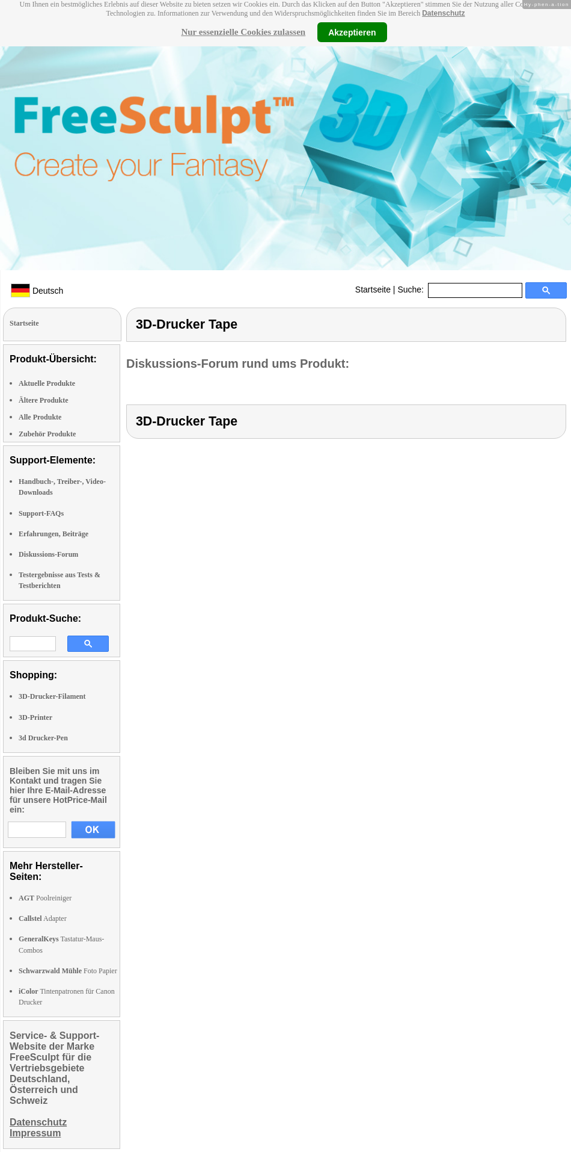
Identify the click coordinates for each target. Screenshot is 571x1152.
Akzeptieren (352, 32)
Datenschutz (443, 13)
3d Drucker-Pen (43, 738)
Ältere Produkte (44, 400)
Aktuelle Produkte (47, 383)
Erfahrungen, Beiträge (53, 534)
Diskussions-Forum (48, 554)
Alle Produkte (40, 417)
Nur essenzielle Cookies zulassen (243, 32)
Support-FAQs (41, 513)
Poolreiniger (45, 898)
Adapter (43, 918)
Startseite (373, 289)
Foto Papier (68, 971)
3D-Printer (35, 717)
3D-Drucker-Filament (52, 696)
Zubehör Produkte (47, 434)
